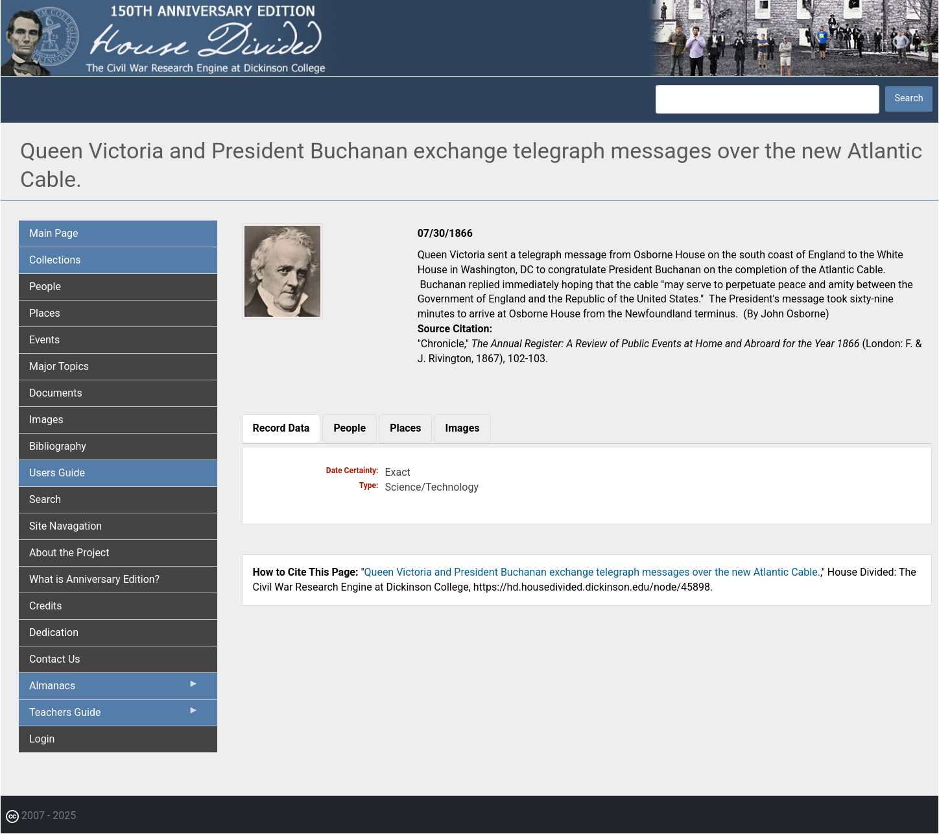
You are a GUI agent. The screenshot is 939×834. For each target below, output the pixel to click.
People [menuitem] (45, 286)
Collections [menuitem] (55, 260)
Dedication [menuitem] (53, 632)
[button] (282, 314)
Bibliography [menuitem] (57, 446)
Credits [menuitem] (45, 606)
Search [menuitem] (45, 499)
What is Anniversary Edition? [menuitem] (94, 579)
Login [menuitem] (41, 739)
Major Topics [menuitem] (59, 366)
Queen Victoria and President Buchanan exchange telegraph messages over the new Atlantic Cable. (592, 572)
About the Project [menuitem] (69, 552)
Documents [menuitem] (55, 393)
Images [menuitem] (46, 419)
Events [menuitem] (44, 340)
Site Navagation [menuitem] (65, 526)
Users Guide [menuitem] (57, 473)
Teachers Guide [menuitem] (114, 715)
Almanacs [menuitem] (114, 688)
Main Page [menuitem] (53, 233)
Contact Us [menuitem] (54, 659)
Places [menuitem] (44, 313)
